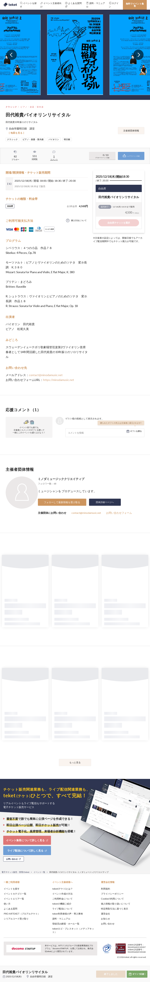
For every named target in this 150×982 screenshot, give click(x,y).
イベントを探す (12, 888)
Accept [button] (139, 966)
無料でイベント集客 (135, 4)
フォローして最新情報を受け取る (62, 502)
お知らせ (105, 918)
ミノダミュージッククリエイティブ (61, 479)
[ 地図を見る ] (16, 132)
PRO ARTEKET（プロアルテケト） (22, 913)
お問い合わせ (108, 923)
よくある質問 (10, 908)
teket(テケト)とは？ (62, 888)
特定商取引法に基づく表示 (114, 908)
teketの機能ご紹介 (61, 903)
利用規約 (105, 888)
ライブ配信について (62, 908)
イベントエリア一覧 (14, 898)
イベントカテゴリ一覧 (15, 893)
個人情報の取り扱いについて (115, 903)
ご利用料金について (62, 898)
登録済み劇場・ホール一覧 (65, 923)
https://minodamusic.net (58, 380)
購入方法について (79, 220)
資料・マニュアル (61, 918)
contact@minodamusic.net (46, 375)
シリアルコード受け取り (16, 918)
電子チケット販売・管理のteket (15, 872)
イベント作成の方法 (62, 893)
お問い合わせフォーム (119, 512)
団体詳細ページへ (105, 502)
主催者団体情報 (131, 130)
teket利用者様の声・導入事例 (67, 913)
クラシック (11, 107)
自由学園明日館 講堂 (42, 976)
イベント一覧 (39, 872)
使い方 (7, 903)
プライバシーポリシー (112, 893)
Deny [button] (122, 966)
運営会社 (105, 913)
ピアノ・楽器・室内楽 (32, 107)
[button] (4, 970)
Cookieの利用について (112, 898)
